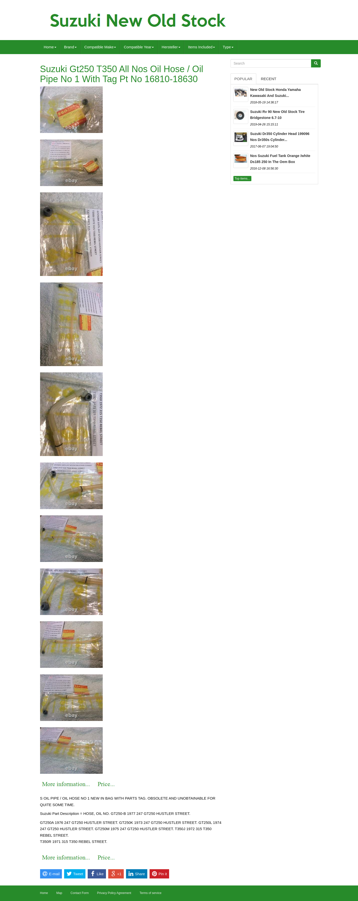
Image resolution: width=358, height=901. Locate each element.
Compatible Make (100, 47)
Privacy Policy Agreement (114, 893)
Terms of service (150, 893)
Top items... (242, 178)
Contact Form (80, 893)
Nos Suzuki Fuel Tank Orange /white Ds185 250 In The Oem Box (280, 159)
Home (50, 47)
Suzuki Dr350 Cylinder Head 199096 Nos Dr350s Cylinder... (280, 137)
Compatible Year (139, 47)
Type (228, 47)
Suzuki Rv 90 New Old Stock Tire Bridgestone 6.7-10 (277, 115)
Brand (70, 47)
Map (59, 893)
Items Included (201, 47)
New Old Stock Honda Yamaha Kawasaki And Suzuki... (275, 93)
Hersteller (171, 47)
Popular (243, 79)
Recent (268, 79)
